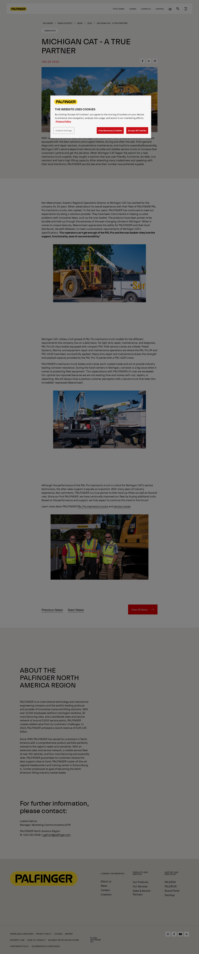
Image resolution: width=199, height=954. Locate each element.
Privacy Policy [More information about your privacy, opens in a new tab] (63, 121)
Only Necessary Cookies (110, 130)
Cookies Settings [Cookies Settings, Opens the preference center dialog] (64, 130)
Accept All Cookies (137, 130)
